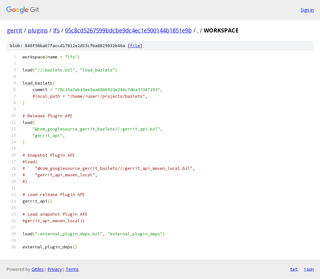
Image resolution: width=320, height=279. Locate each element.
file (135, 45)
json (309, 269)
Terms (72, 269)
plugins (38, 30)
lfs (56, 30)
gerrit (14, 30)
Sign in (307, 10)
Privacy (55, 269)
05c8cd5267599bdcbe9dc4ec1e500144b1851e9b (128, 30)
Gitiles (38, 269)
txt (294, 269)
